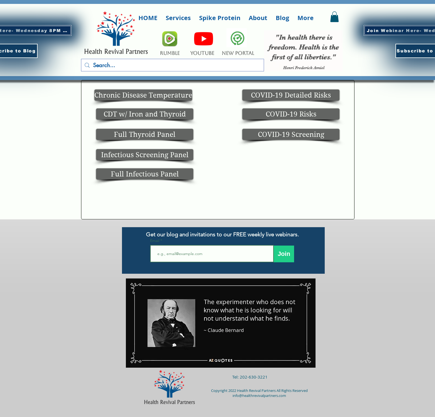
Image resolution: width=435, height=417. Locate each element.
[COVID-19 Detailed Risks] (290, 95)
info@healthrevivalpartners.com (259, 395)
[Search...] (172, 65)
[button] (178, 18)
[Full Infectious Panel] (144, 174)
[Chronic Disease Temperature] (143, 95)
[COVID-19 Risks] (290, 114)
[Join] (284, 254)
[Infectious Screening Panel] (144, 154)
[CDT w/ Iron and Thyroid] (144, 114)
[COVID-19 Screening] (290, 134)
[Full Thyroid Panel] (144, 134)
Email (155, 241)
